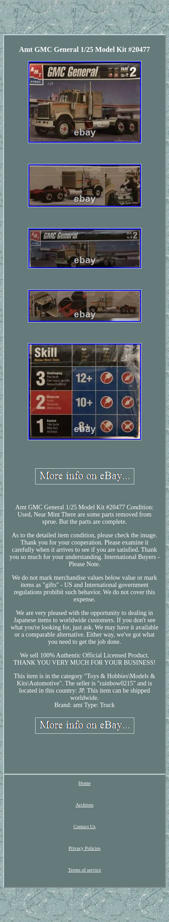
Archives (85, 804)
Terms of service (84, 869)
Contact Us (84, 826)
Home (84, 783)
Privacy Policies (84, 848)
